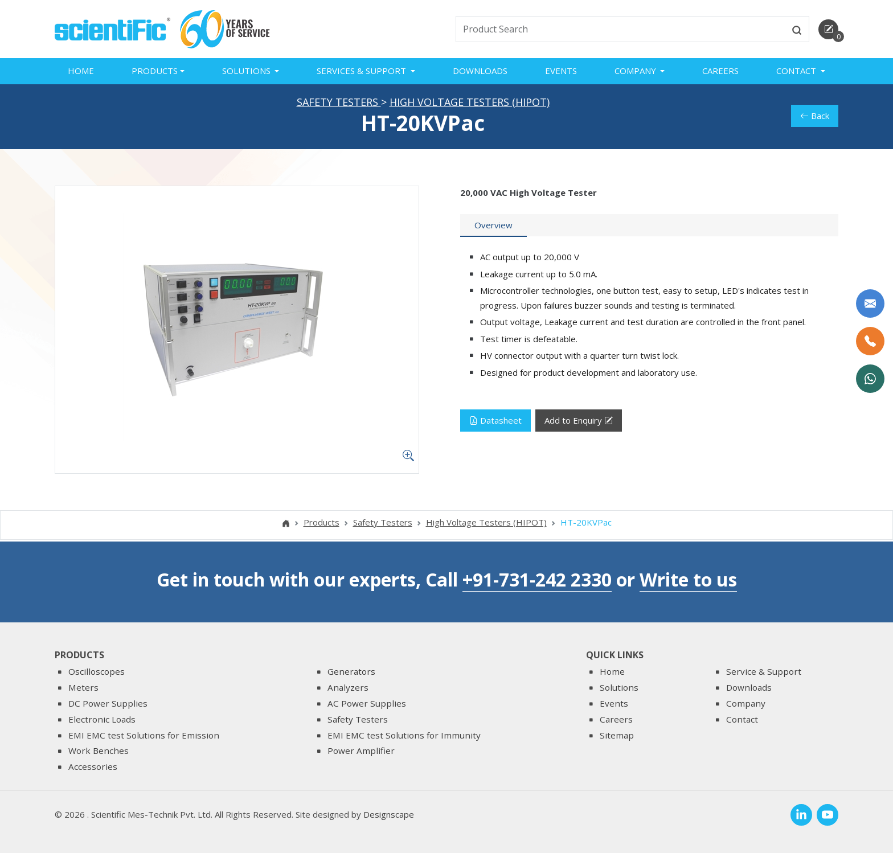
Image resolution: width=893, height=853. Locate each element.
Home (81, 70)
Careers (720, 70)
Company (745, 703)
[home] (112, 28)
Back (814, 118)
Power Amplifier (361, 751)
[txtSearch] (620, 29)
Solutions (619, 687)
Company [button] (636, 70)
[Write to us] (870, 303)
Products (321, 524)
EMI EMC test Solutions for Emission (143, 735)
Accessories (92, 766)
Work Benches (98, 751)
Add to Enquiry (578, 422)
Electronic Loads (102, 719)
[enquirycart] (828, 29)
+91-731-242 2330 (537, 579)
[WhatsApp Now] (870, 378)
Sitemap (617, 735)
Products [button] (155, 70)
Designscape (388, 814)
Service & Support (763, 672)
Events (561, 70)
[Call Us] (870, 341)
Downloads (480, 70)
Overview (493, 227)
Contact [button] (797, 70)
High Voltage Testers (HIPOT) (470, 103)
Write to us (688, 579)
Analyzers (347, 687)
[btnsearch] (797, 29)
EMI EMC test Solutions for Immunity (404, 735)
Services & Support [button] (362, 70)
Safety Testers (339, 103)
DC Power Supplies (108, 703)
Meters (83, 687)
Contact (742, 719)
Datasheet (495, 422)
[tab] (493, 227)
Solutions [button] (247, 70)
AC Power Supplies (366, 703)
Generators (351, 672)
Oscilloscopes (96, 672)
